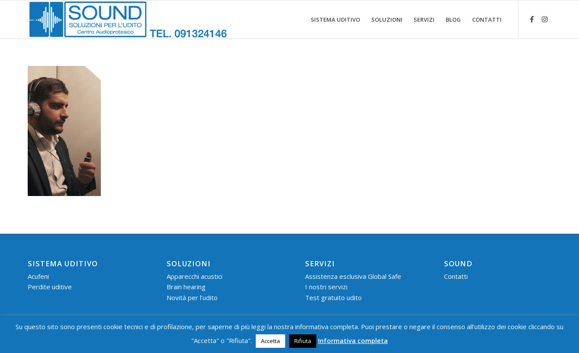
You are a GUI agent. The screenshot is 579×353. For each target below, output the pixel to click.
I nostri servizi (326, 286)
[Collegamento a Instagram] (544, 19)
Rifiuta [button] (302, 341)
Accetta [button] (270, 341)
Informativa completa (353, 340)
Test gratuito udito (333, 297)
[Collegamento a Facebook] (531, 19)
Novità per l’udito (192, 297)
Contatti (456, 276)
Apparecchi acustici (194, 276)
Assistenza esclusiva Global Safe (353, 276)
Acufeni (38, 276)
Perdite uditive (50, 286)
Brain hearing (186, 286)
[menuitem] (335, 19)
